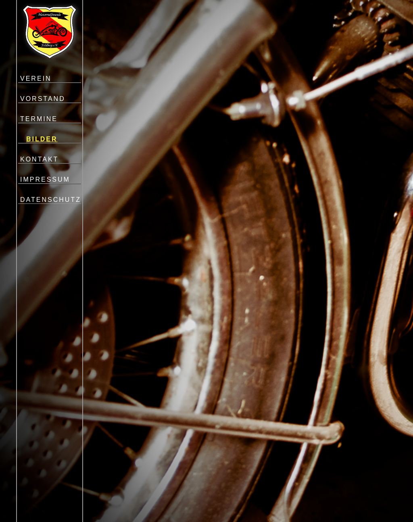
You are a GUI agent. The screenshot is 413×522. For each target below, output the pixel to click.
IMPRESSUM (45, 179)
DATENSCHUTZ (50, 199)
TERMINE (39, 118)
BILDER (42, 139)
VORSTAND (42, 98)
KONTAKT (39, 159)
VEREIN (36, 78)
